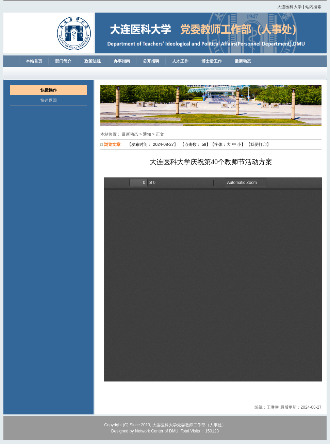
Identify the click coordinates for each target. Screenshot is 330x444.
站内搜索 (313, 6)
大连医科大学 (289, 6)
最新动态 (130, 134)
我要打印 (258, 144)
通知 (147, 134)
